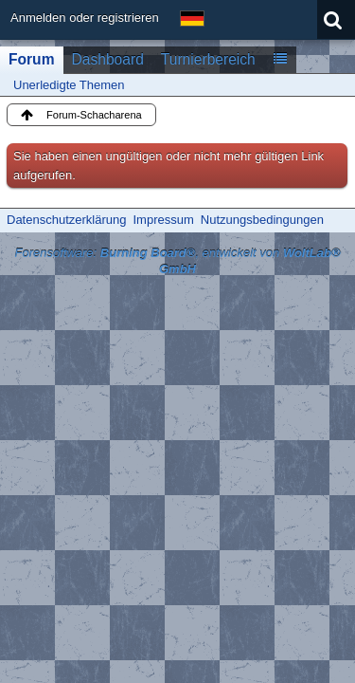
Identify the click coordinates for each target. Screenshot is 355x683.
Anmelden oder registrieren (84, 17)
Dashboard (108, 59)
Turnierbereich (208, 59)
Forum (32, 59)
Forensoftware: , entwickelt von (177, 261)
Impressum (163, 219)
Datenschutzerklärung (66, 219)
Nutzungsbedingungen (262, 219)
